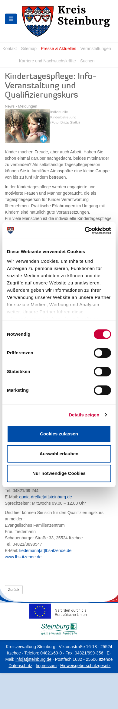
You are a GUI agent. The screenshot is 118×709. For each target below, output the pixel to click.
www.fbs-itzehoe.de (23, 556)
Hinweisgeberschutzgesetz (85, 665)
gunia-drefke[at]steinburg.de (45, 496)
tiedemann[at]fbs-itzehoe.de (45, 550)
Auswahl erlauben (59, 453)
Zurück (13, 590)
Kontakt (9, 48)
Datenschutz (20, 665)
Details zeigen (84, 414)
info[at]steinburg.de (33, 659)
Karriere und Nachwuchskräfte (47, 60)
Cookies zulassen (59, 433)
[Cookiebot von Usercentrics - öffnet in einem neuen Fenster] (85, 230)
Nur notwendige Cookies (59, 473)
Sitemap (29, 48)
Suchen (87, 60)
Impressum (46, 665)
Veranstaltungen (95, 48)
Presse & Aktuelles (58, 48)
